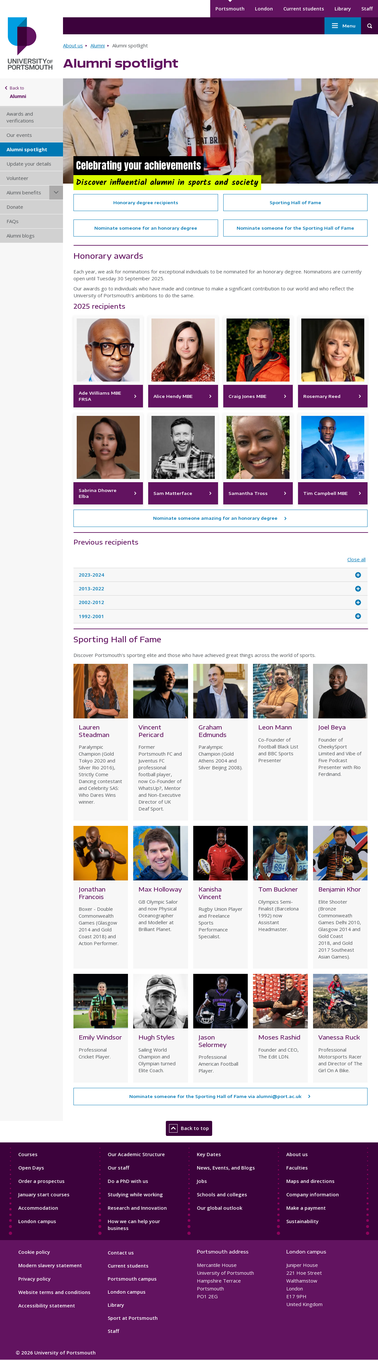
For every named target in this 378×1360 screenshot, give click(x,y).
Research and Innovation (137, 1207)
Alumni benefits (24, 192)
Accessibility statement (46, 1305)
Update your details (29, 163)
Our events (19, 135)
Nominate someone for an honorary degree (145, 228)
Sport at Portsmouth (133, 1318)
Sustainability (302, 1221)
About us (73, 45)
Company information (312, 1194)
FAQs (13, 221)
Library (343, 8)
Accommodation (38, 1207)
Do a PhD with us (128, 1181)
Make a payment (306, 1207)
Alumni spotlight (27, 149)
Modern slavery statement (50, 1265)
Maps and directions (310, 1181)
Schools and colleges (222, 1194)
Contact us (121, 1252)
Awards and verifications (20, 117)
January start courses (44, 1194)
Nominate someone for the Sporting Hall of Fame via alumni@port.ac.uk (215, 1096)
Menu (342, 26)
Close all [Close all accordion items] (356, 559)
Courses (28, 1154)
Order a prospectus (41, 1181)
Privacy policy (34, 1278)
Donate (15, 207)
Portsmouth (229, 8)
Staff (367, 8)
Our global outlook (219, 1207)
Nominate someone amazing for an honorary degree (215, 518)
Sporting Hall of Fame (295, 202)
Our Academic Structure (136, 1154)
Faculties (297, 1167)
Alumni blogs (21, 235)
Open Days (31, 1167)
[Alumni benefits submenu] (56, 193)
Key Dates (209, 1154)
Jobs (202, 1181)
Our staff (118, 1167)
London (264, 8)
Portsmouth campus (132, 1278)
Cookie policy (34, 1252)
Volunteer (17, 178)
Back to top (189, 1128)
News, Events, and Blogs (226, 1167)
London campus (37, 1221)
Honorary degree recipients (145, 202)
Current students (303, 8)
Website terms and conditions (54, 1292)
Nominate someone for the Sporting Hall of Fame (295, 228)
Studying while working (135, 1194)
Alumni (97, 45)
